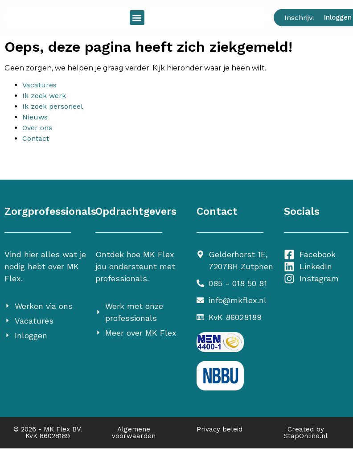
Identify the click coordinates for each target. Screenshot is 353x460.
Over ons (37, 127)
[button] (137, 17)
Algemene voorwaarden (134, 432)
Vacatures (39, 85)
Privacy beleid (219, 429)
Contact (35, 138)
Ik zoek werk (44, 95)
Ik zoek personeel (52, 106)
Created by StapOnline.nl (306, 432)
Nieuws (35, 117)
